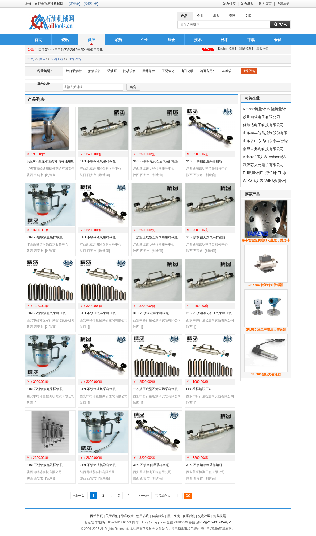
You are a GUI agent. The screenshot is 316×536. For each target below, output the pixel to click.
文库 (248, 16)
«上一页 (78, 495)
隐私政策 (127, 516)
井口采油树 (74, 71)
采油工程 (57, 59)
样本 (224, 40)
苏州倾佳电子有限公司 (261, 117)
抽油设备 (94, 71)
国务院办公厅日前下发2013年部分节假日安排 (70, 49)
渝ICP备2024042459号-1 (214, 522)
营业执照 (219, 516)
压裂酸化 (167, 71)
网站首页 (96, 516)
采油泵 (112, 71)
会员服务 (158, 516)
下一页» (143, 495)
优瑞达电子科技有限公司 (263, 125)
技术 (198, 40)
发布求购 (247, 4)
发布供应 (229, 4)
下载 (251, 40)
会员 (277, 40)
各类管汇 (228, 71)
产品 (184, 16)
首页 (38, 40)
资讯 (232, 16)
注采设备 (75, 59)
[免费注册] (91, 4)
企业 (200, 16)
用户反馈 (173, 516)
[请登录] (74, 4)
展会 (171, 40)
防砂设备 (129, 71)
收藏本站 (283, 4)
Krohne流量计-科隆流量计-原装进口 (243, 49)
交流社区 (204, 516)
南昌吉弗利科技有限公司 (263, 149)
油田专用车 (208, 71)
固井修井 (148, 71)
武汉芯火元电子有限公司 (263, 165)
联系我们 (188, 516)
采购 (118, 40)
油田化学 (187, 71)
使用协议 (142, 516)
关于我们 (112, 516)
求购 (216, 16)
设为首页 (265, 4)
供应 (91, 40)
